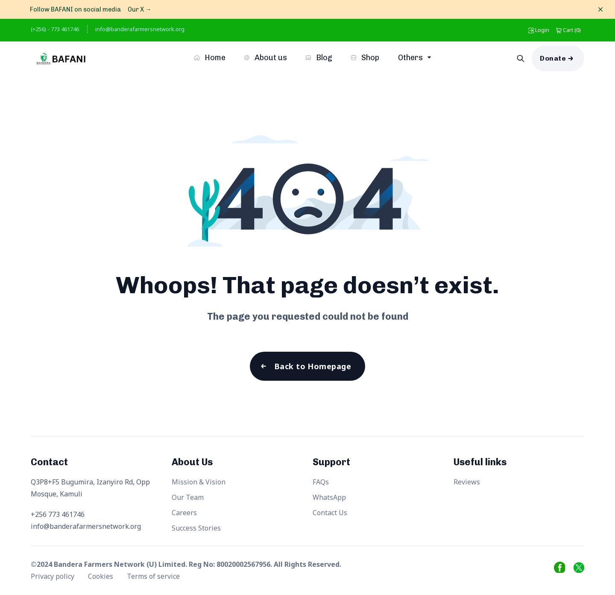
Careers (184, 512)
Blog (319, 57)
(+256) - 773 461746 (55, 29)
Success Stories (196, 528)
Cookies (101, 576)
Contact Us (330, 512)
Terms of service (153, 576)
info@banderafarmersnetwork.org (139, 29)
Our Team (188, 497)
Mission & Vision (199, 482)
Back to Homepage (312, 366)
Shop (365, 57)
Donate (553, 58)
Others (411, 57)
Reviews (467, 482)
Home (210, 57)
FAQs (321, 482)
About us (265, 57)
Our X (139, 9)
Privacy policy (53, 576)
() (568, 30)
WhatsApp (329, 497)
